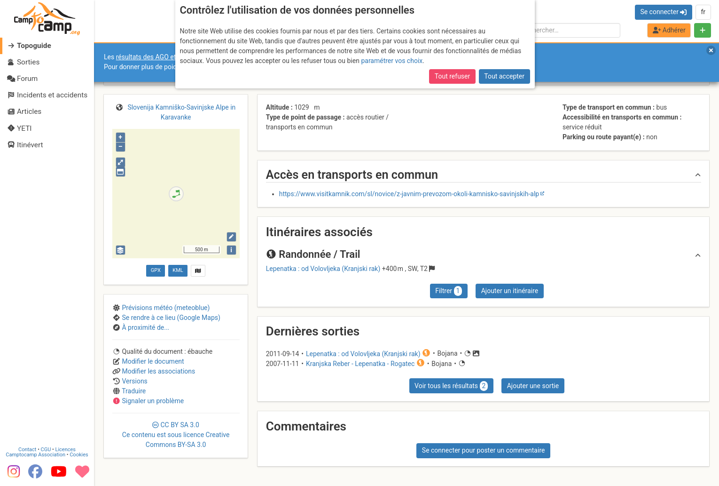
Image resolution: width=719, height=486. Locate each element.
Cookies (79, 454)
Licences (65, 449)
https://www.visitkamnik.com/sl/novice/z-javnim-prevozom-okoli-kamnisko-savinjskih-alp (409, 194)
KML (177, 270)
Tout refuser (452, 76)
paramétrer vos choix (391, 60)
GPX (156, 270)
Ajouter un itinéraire (509, 291)
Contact (27, 449)
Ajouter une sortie (533, 386)
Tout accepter (504, 76)
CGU (46, 449)
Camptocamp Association (35, 454)
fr (703, 12)
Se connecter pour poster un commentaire (483, 450)
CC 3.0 (176, 434)
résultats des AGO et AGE (153, 57)
